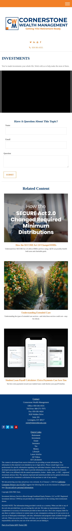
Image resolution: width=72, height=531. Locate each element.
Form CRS (23, 525)
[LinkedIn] (34, 42)
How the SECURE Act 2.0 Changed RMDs (36, 245)
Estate (36, 441)
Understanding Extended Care (36, 312)
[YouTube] (37, 42)
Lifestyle (36, 452)
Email (7, 139)
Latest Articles (36, 454)
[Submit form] (10, 175)
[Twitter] (31, 42)
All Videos (36, 457)
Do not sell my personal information (19, 488)
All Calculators (36, 460)
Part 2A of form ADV (10, 525)
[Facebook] (40, 42)
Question (7, 153)
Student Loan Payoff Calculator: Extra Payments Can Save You (36, 380)
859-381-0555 (36, 48)
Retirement (36, 435)
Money (36, 449)
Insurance (36, 443)
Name (7, 125)
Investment (36, 438)
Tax (36, 446)
